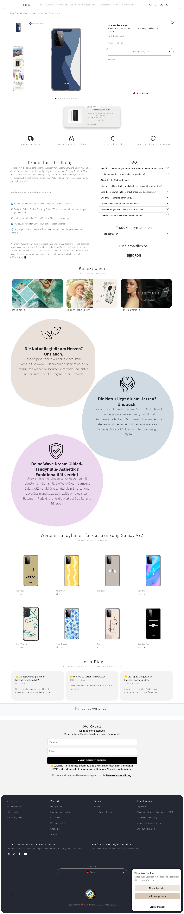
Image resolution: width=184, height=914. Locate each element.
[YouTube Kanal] (27, 854)
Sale (40, 4)
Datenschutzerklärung (118, 775)
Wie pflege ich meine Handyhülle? (116, 197)
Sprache (92, 866)
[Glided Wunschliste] (150, 5)
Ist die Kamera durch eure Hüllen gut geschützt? (123, 174)
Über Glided (12, 812)
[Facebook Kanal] (21, 854)
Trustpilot (11, 894)
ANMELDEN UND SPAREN (92, 760)
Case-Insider (127, 4)
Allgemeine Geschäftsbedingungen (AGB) (155, 812)
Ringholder (55, 828)
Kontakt (97, 806)
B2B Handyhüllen (14, 817)
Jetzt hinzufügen (92, 124)
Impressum (142, 806)
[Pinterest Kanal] (15, 854)
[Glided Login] (161, 5)
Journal (116, 4)
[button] (55, 98)
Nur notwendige (157, 888)
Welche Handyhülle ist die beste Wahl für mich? (122, 209)
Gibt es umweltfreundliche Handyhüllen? (120, 203)
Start (12, 12)
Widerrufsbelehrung (146, 828)
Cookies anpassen (157, 906)
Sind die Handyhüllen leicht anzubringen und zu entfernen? (128, 191)
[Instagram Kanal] (9, 854)
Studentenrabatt (14, 806)
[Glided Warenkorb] (167, 5)
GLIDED (26, 5)
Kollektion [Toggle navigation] (49, 4)
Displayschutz (105, 4)
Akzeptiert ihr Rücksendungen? (115, 180)
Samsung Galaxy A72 (38, 12)
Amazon (128, 848)
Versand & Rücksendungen (149, 823)
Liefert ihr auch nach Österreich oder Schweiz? (122, 215)
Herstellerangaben (109, 233)
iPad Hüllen (75, 4)
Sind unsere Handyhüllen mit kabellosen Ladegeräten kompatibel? (131, 186)
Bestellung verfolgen (103, 812)
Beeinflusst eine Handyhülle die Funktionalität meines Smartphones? (133, 168)
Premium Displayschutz (60, 812)
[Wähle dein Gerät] (140, 52)
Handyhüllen (61, 4)
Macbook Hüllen (89, 4)
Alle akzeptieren (157, 896)
